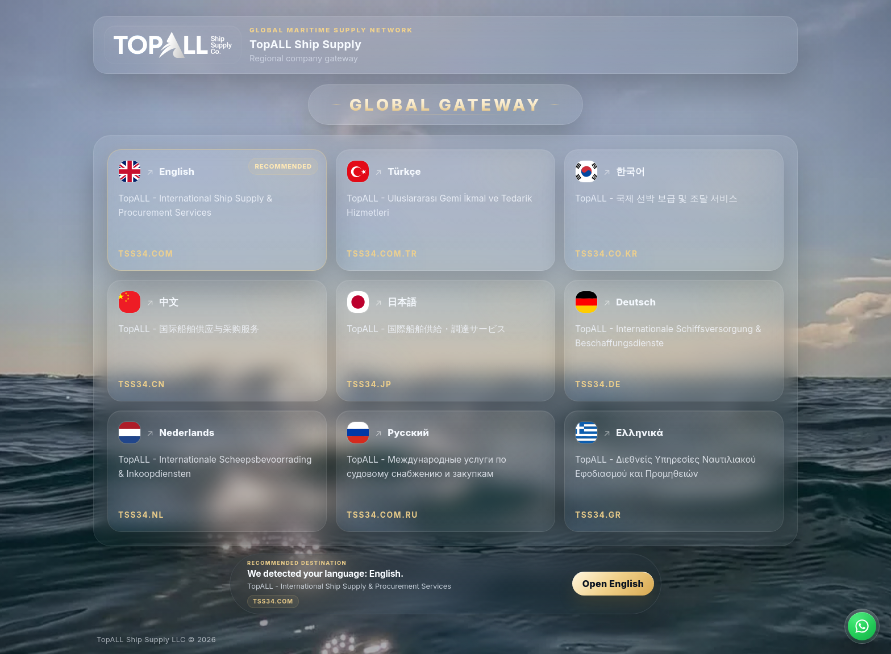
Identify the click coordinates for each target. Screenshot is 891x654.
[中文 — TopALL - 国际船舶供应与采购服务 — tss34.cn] (217, 340)
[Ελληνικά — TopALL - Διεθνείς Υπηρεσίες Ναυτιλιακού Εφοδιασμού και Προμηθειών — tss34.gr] (674, 471)
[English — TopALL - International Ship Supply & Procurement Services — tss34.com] (217, 210)
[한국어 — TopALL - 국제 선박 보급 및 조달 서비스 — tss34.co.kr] (674, 210)
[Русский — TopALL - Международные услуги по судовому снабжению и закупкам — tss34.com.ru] (445, 471)
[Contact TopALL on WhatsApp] (862, 626)
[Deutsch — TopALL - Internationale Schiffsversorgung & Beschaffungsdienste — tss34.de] (674, 340)
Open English (613, 584)
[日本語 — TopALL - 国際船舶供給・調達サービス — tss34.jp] (445, 340)
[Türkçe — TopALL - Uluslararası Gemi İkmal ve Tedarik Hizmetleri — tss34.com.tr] (445, 210)
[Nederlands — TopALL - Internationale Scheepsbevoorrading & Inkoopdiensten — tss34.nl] (217, 471)
